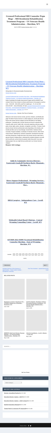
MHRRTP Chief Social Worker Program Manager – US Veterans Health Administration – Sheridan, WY (14, 339)
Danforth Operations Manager (12, 410)
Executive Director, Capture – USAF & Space (15, 406)
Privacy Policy (23, 431)
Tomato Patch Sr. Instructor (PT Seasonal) (15, 414)
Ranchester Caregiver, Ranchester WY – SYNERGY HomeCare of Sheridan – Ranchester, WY (14, 307)
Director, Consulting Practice (11, 399)
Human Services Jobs (26, 32)
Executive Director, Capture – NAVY (13, 402)
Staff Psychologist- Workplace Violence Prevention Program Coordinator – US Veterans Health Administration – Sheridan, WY (36, 308)
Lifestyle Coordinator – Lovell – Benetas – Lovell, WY (35, 337)
